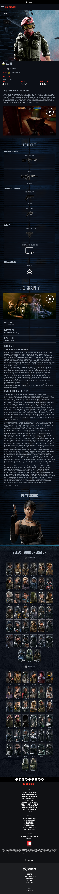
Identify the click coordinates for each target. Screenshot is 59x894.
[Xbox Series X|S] (29, 820)
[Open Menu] (2, 7)
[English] (29, 860)
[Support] (29, 882)
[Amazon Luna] (29, 829)
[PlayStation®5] (29, 824)
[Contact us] (29, 886)
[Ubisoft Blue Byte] (29, 796)
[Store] (29, 874)
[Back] (5, 14)
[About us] (29, 878)
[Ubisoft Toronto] (29, 810)
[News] (29, 880)
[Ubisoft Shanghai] (29, 808)
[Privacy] (29, 888)
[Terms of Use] (29, 890)
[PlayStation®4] (29, 826)
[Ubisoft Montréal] (29, 792)
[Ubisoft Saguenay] (29, 806)
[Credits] (29, 811)
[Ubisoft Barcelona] (29, 794)
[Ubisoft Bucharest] (29, 798)
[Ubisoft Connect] (29, 876)
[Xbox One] (29, 822)
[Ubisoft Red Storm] (29, 802)
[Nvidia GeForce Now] (29, 836)
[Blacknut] (29, 838)
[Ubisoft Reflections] (29, 804)
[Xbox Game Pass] (29, 818)
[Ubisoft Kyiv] (29, 800)
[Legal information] (29, 893)
